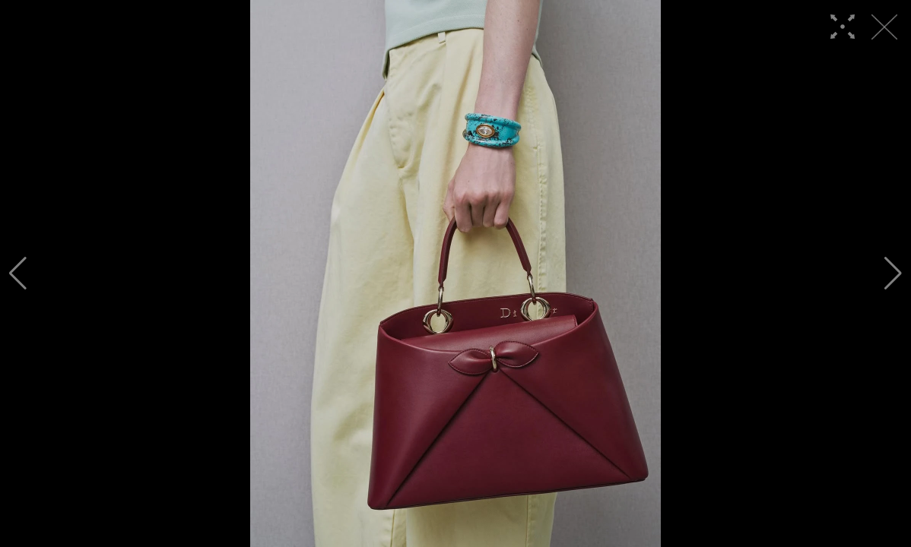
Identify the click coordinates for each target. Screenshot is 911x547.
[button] (18, 273)
